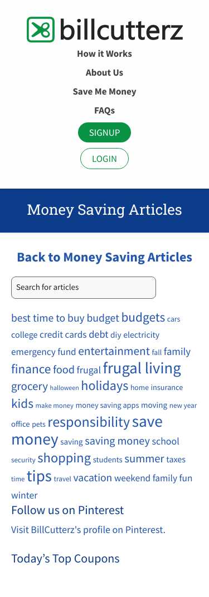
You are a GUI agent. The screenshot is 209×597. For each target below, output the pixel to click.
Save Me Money (104, 91)
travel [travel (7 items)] (62, 478)
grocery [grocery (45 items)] (29, 385)
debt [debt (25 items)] (98, 334)
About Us (104, 72)
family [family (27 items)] (177, 352)
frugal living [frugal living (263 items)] (142, 368)
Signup (104, 132)
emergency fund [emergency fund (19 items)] (43, 352)
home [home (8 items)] (139, 387)
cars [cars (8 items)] (174, 319)
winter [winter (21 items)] (24, 495)
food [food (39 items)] (64, 369)
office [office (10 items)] (20, 424)
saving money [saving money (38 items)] (117, 440)
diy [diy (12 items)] (115, 335)
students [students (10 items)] (108, 460)
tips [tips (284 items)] (39, 476)
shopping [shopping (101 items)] (64, 457)
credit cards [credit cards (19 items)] (63, 334)
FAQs (104, 110)
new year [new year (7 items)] (183, 405)
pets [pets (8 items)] (39, 424)
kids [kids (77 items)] (22, 404)
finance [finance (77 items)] (31, 369)
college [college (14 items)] (24, 335)
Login (104, 158)
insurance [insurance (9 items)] (167, 387)
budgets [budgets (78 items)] (143, 317)
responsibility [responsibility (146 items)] (88, 422)
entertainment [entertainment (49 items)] (114, 350)
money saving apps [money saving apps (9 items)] (107, 405)
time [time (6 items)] (18, 479)
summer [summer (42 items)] (144, 458)
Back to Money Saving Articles (104, 256)
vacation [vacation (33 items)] (93, 478)
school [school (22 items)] (165, 441)
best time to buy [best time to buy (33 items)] (48, 318)
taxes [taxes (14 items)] (176, 459)
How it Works (104, 53)
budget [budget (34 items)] (102, 318)
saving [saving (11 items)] (71, 442)
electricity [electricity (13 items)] (141, 335)
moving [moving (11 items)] (154, 405)
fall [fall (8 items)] (157, 352)
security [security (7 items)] (23, 460)
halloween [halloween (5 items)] (64, 388)
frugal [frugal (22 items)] (89, 369)
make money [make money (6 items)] (54, 406)
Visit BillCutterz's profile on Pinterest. (88, 529)
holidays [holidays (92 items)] (104, 385)
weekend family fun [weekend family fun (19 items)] (153, 478)
